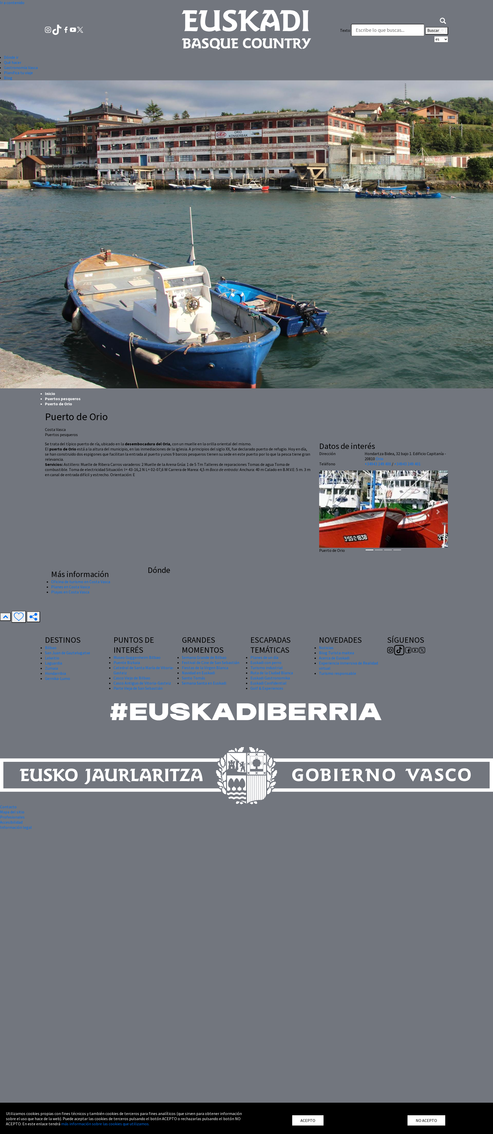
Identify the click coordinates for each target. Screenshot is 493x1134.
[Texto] (387, 30)
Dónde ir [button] (11, 57)
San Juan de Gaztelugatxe (67, 652)
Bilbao (50, 647)
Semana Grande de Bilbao (204, 657)
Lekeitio (52, 657)
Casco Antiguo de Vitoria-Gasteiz (142, 683)
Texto (345, 30)
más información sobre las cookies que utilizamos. (105, 1123)
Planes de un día (264, 657)
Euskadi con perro (265, 662)
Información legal (16, 827)
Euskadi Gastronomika (270, 677)
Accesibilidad (11, 822)
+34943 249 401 (407, 463)
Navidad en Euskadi (198, 672)
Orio (379, 458)
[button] (443, 20)
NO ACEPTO (426, 1120)
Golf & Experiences (266, 688)
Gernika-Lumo (57, 678)
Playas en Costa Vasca (70, 591)
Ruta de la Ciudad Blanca (271, 672)
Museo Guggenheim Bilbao (136, 657)
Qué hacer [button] (12, 62)
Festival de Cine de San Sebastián (210, 662)
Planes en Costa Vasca (70, 586)
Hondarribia (55, 673)
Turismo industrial (266, 667)
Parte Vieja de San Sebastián (138, 688)
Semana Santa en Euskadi (204, 683)
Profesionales (12, 817)
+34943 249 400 (378, 463)
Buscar (436, 31)
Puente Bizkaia (126, 662)
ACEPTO (307, 1120)
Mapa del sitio (12, 811)
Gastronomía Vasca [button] (21, 67)
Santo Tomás (193, 677)
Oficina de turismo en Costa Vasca (80, 581)
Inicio (50, 393)
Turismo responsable (337, 673)
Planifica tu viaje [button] (18, 72)
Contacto (8, 806)
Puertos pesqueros (63, 398)
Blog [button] (8, 77)
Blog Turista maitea (336, 652)
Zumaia (51, 668)
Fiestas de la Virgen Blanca (205, 667)
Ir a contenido (12, 2)
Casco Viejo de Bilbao (131, 677)
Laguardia (53, 663)
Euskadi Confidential (268, 683)
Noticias (326, 647)
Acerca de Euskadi (334, 657)
